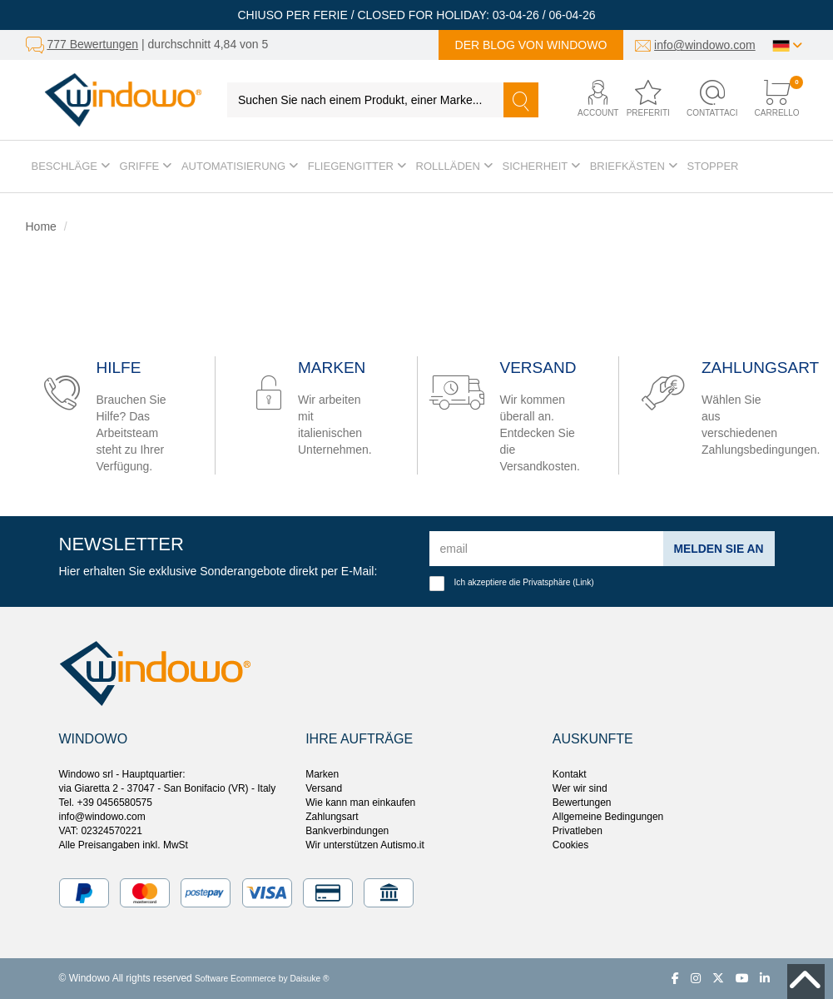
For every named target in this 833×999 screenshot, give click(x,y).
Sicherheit (541, 166)
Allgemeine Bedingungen (608, 817)
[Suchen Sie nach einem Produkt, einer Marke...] (365, 99)
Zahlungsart (331, 817)
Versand (323, 788)
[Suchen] (520, 99)
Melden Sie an (717, 548)
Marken (322, 774)
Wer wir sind (580, 788)
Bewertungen (582, 802)
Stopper (713, 166)
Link (584, 582)
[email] (546, 548)
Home (41, 226)
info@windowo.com (705, 45)
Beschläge (71, 166)
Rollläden (454, 166)
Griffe (145, 166)
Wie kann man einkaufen (360, 802)
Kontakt (570, 774)
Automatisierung (239, 166)
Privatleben (577, 831)
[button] (588, 99)
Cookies (570, 845)
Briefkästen (633, 166)
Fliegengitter (357, 166)
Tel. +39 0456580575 (105, 802)
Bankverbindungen (347, 831)
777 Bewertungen (92, 44)
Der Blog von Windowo (531, 45)
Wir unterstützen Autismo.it (364, 845)
